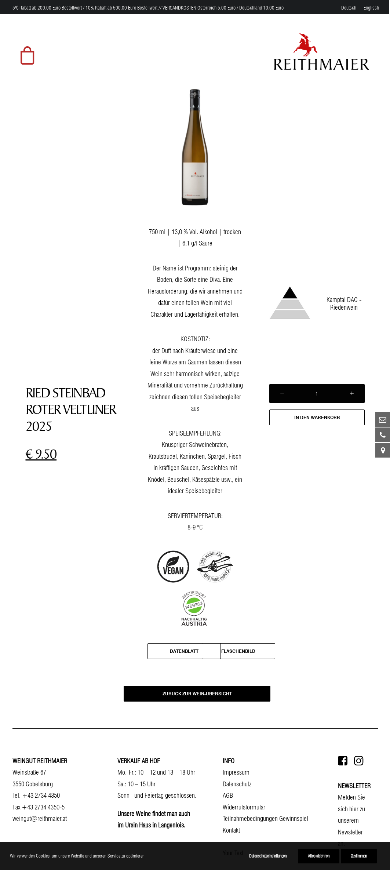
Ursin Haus (138, 825)
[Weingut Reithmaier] (321, 51)
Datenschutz (237, 784)
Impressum (236, 772)
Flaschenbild (238, 651)
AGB (228, 795)
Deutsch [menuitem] (348, 8)
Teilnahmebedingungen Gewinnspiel (265, 818)
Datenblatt (184, 651)
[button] (342, 763)
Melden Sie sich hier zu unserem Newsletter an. (351, 820)
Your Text (233, 853)
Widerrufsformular (244, 807)
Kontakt (231, 830)
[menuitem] (349, 7)
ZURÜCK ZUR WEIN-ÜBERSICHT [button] (196, 693)
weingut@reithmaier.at (39, 818)
